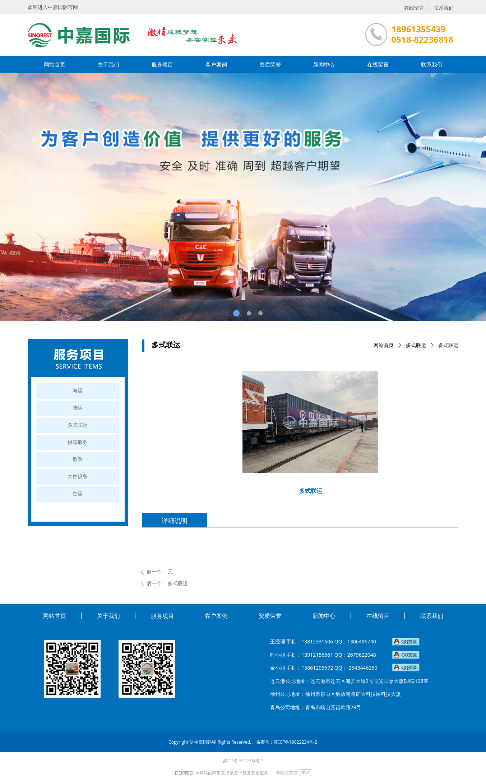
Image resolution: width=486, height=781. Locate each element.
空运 (78, 493)
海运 (78, 390)
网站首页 (384, 345)
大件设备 (78, 476)
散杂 (78, 459)
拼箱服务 (78, 442)
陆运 (78, 408)
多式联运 (416, 345)
